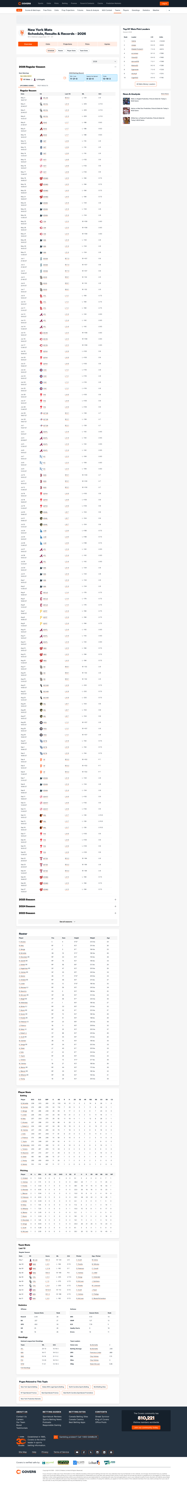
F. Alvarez (22, 942)
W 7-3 (67, 258)
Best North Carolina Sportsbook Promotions (78, 1393)
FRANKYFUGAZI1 (137, 49)
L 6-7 (67, 512)
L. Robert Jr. (23, 1033)
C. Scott (21, 1037)
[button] (115, 67)
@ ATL (45, 432)
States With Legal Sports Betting (53, 1387)
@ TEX (45, 858)
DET (44, 141)
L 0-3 (67, 104)
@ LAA (45, 98)
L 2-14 (48, 1268)
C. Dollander (96, 1277)
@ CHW (46, 685)
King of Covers (102, 1419)
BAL (44, 815)
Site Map (23, 1452)
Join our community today (146, 1427)
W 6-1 (67, 277)
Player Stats (71, 50)
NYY (44, 160)
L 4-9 (67, 685)
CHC (45, 370)
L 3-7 (67, 815)
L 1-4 (67, 592)
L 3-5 (47, 1298)
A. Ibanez (22, 976)
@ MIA (45, 203)
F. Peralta (22, 1018)
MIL (44, 704)
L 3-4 (67, 314)
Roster (60, 50)
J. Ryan (94, 1290)
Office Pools (100, 1422)
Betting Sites (77, 1411)
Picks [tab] (87, 44)
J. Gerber (22, 964)
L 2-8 (67, 530)
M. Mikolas (95, 1264)
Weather (156, 10)
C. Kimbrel (22, 980)
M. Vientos (22, 1063)
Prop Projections (68, 10)
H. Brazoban (23, 957)
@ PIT (45, 611)
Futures (80, 10)
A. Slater (22, 1048)
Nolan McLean (95, 1364)
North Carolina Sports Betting (79, 1387)
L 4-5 (67, 178)
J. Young (22, 1079)
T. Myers (22, 1010)
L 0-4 (67, 203)
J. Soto (21, 1052)
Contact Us (21, 1416)
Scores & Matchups (32, 10)
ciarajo (133, 45)
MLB (19, 10)
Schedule (51, 50)
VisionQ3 (134, 57)
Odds (56, 10)
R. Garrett (22, 961)
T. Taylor (22, 1056)
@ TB (45, 741)
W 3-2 (48, 1294)
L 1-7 (66, 122)
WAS (45, 648)
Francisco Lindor (95, 1352)
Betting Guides (52, 1411)
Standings (136, 10)
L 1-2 (66, 295)
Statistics (146, 10)
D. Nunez (22, 1014)
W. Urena (95, 1260)
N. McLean (22, 995)
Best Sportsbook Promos (50, 1393)
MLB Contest (107, 10)
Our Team (20, 1422)
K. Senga (22, 1044)
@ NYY (45, 797)
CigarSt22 (134, 77)
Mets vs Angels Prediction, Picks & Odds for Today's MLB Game (148, 100)
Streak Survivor (102, 1416)
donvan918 (135, 61)
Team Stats (84, 50)
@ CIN (45, 333)
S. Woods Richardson (99, 1298)
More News (165, 94)
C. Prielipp (95, 1294)
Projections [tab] (67, 44)
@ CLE (45, 592)
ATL (44, 314)
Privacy (45, 1452)
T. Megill (22, 999)
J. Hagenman (23, 968)
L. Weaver (22, 1071)
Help (34, 1452)
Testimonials (22, 1428)
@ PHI (45, 351)
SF (44, 759)
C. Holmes (22, 972)
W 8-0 (48, 1273)
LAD (44, 531)
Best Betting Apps (77, 1422)
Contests (101, 1411)
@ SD (45, 277)
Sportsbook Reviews (52, 1416)
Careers (19, 1419)
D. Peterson (23, 1022)
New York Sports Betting (29, 1387)
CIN (44, 221)
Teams (117, 10)
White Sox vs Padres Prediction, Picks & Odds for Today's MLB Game (148, 119)
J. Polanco (22, 1025)
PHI (44, 395)
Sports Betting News (52, 1419)
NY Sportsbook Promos (29, 1393)
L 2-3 (67, 221)
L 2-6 (67, 141)
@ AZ (45, 122)
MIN (34, 1290)
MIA (44, 240)
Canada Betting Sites (78, 1416)
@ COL (45, 104)
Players (126, 10)
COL (34, 1277)
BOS (44, 475)
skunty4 (134, 73)
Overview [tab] (28, 44)
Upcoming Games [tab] (27, 85)
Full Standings (25, 1368)
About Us (21, 1411)
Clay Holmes (94, 1356)
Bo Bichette (94, 1345)
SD (44, 667)
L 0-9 (67, 741)
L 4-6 (67, 159)
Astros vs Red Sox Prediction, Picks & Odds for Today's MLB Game (150, 109)
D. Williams (22, 1075)
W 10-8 (48, 1290)
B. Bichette (22, 953)
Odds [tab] (48, 44)
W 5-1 (67, 475)
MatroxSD (134, 65)
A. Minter (22, 1006)
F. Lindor (22, 983)
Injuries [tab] (107, 44)
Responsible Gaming (52, 1425)
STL (44, 296)
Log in (164, 3)
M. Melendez (23, 1003)
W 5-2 (67, 759)
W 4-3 (67, 98)
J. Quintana (95, 1281)
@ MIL (45, 512)
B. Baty (21, 945)
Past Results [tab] (42, 85)
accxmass (134, 53)
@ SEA (45, 258)
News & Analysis (92, 10)
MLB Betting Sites (100, 1387)
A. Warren (22, 1067)
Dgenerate (134, 69)
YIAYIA (133, 41)
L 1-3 (47, 1281)
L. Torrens (22, 1060)
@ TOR (45, 413)
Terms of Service (61, 1452)
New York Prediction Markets (31, 1399)
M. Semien (22, 1041)
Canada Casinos (76, 1419)
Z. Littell (94, 1273)
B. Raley (21, 1029)
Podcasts (47, 1422)
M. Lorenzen (96, 1285)
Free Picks (47, 10)
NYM (22, 1364)
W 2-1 (67, 413)
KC (44, 456)
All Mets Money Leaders (146, 84)
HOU (45, 722)
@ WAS (45, 178)
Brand (19, 1425)
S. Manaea (22, 987)
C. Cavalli (95, 1268)
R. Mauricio (22, 991)
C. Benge (22, 949)
